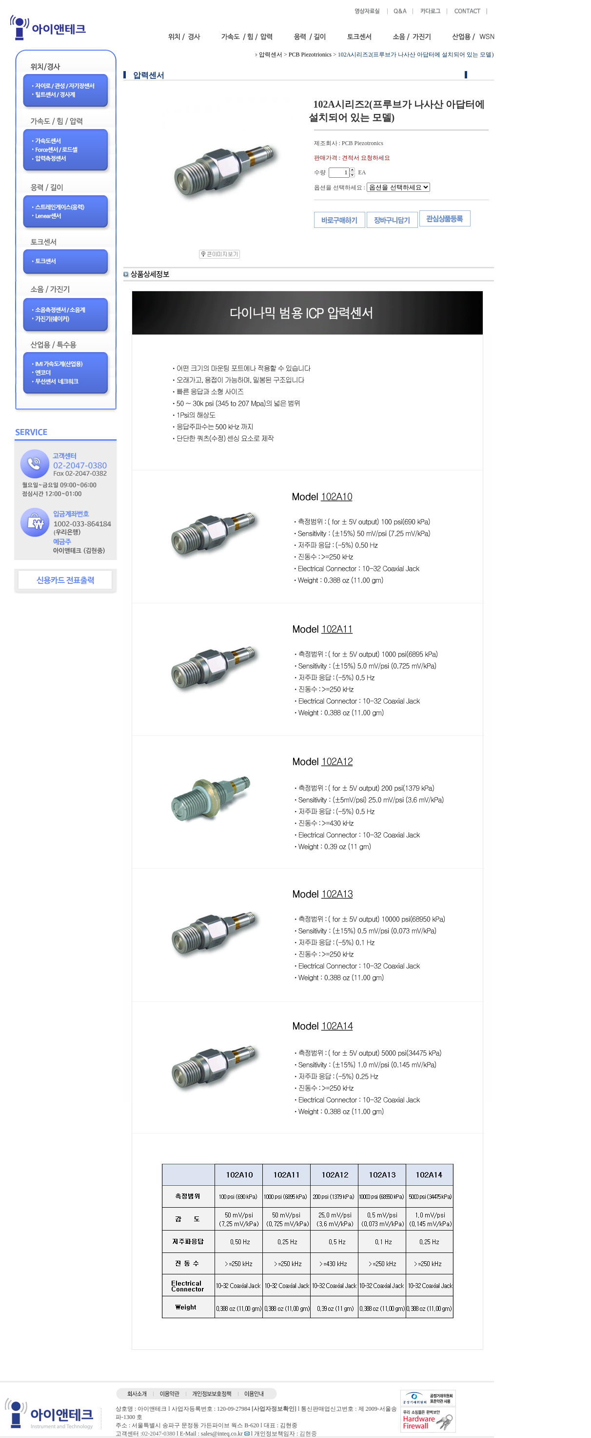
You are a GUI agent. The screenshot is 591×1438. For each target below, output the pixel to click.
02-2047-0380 (158, 1433)
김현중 (308, 1433)
